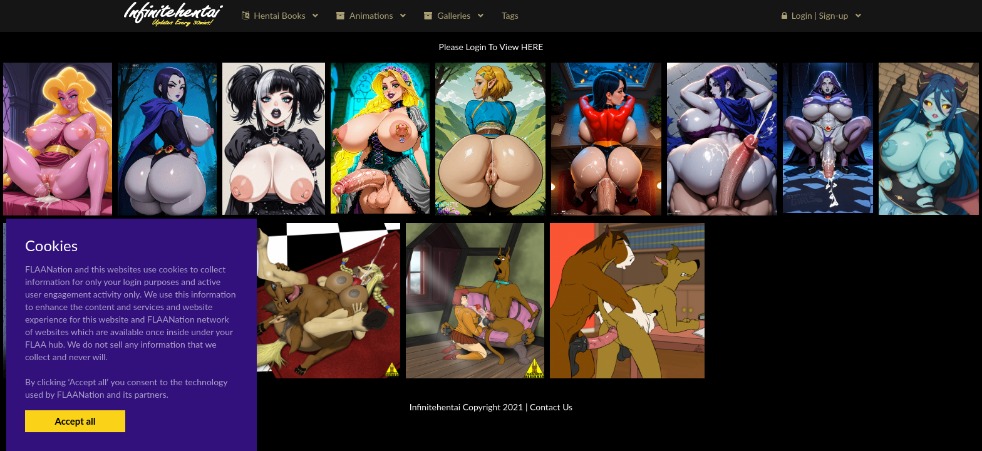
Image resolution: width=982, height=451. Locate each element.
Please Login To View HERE (491, 46)
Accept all (74, 421)
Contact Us (551, 407)
